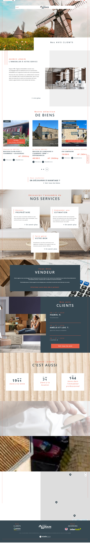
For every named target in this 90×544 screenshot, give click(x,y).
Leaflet (74, 521)
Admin (57, 534)
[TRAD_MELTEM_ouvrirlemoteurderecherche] (9, 3)
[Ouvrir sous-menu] (61, 2)
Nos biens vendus (66, 2)
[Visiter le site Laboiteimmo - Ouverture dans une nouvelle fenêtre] (45, 539)
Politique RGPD (65, 534)
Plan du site (42, 534)
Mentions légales (47, 534)
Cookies (69, 534)
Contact (88, 159)
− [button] (85, 477)
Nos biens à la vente (24, 2)
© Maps (78, 521)
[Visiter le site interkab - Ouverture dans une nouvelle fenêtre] (75, 531)
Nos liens (60, 534)
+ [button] (85, 475)
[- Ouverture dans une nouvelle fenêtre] (17, 530)
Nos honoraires (53, 534)
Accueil (17, 2)
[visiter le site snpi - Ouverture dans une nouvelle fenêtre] (66, 530)
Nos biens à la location (34, 2)
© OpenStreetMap (84, 521)
